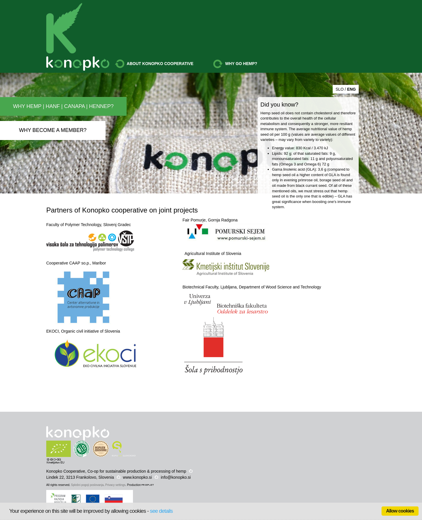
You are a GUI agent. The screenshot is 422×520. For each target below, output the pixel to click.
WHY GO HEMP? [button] (235, 63)
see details (161, 511)
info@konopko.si (176, 477)
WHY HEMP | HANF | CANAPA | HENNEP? (63, 106)
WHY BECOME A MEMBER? (53, 130)
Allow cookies (400, 510)
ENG (351, 89)
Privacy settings (115, 485)
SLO (340, 89)
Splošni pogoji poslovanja (87, 485)
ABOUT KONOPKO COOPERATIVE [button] (154, 63)
